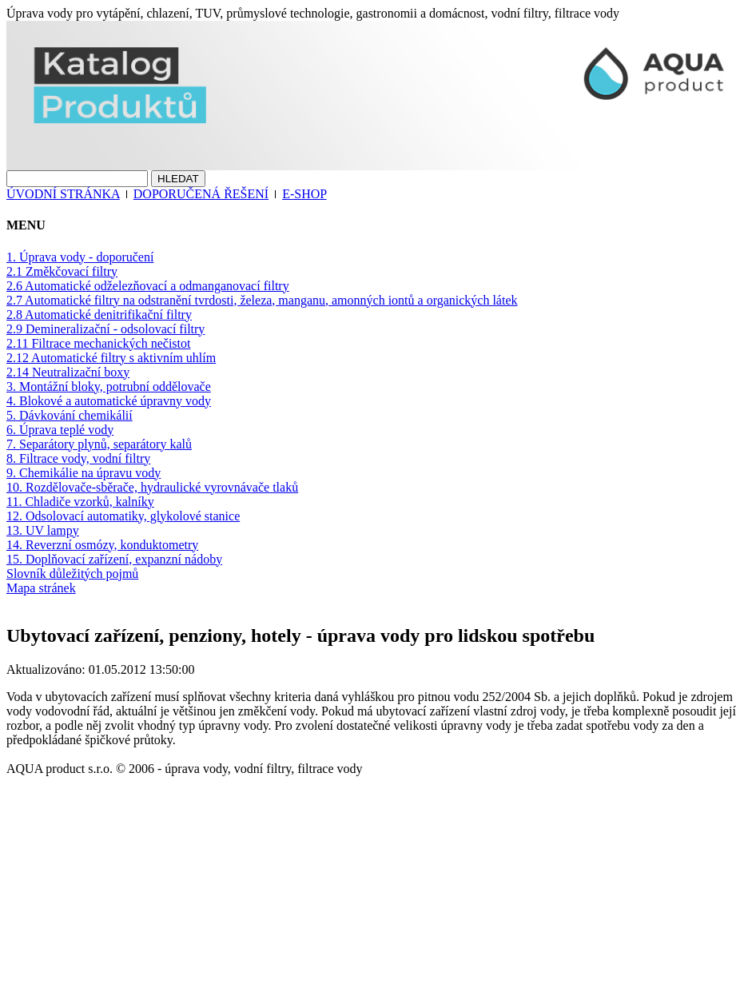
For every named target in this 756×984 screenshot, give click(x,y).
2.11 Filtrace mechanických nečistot (98, 343)
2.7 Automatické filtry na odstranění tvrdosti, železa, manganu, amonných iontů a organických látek (262, 300)
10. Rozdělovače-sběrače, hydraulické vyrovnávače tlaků (152, 487)
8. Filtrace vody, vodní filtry (78, 458)
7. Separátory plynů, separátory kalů (99, 444)
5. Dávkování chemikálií (69, 415)
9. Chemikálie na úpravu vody (83, 473)
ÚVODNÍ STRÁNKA (63, 194)
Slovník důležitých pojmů (72, 573)
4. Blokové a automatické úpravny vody (108, 401)
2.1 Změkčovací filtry (61, 271)
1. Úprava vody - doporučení (79, 257)
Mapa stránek (41, 588)
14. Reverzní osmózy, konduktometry (102, 545)
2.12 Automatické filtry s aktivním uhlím (111, 358)
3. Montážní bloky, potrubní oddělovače (108, 386)
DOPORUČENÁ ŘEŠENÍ (201, 194)
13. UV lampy (42, 530)
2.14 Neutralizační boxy (67, 372)
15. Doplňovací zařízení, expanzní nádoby (114, 559)
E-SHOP (304, 194)
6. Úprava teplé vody (59, 429)
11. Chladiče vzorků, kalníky (80, 501)
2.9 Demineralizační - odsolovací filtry (105, 329)
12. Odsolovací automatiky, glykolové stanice (123, 516)
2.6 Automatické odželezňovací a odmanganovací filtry (147, 286)
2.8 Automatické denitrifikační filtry (99, 314)
